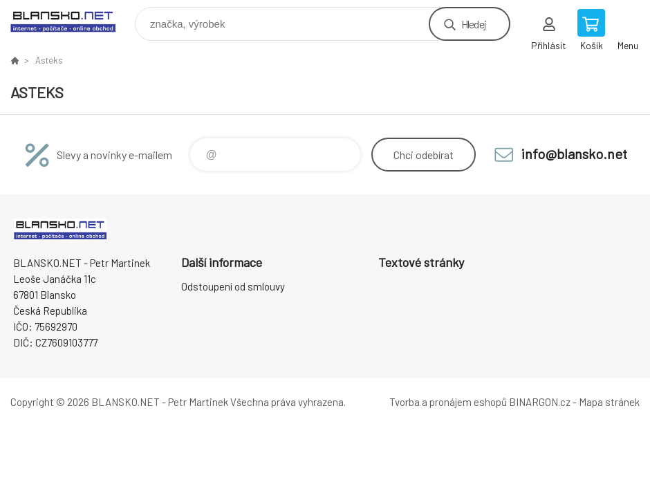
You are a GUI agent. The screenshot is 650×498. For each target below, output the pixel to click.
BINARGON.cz (539, 402)
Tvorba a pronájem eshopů (448, 402)
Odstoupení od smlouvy (233, 286)
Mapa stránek (609, 402)
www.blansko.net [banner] (71, 20)
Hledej (473, 23)
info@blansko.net (574, 153)
